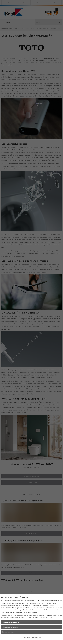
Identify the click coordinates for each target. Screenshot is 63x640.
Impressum (26, 637)
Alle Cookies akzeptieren (10, 622)
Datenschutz (36, 637)
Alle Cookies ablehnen (10, 627)
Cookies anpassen (8, 632)
